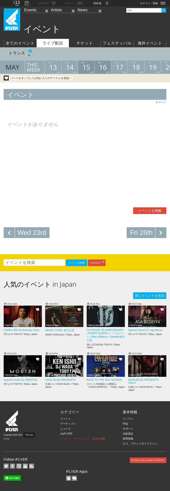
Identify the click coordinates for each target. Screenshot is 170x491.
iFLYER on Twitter (6, 466)
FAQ (125, 423)
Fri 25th (141, 232)
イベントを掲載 (149, 210)
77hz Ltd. (29, 435)
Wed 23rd (31, 232)
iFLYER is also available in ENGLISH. (148, 460)
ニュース (65, 428)
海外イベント (150, 43)
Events (30, 10)
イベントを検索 (76, 262)
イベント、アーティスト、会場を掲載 (82, 438)
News (82, 10)
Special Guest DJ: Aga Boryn (145, 330)
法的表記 (128, 433)
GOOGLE (95, 262)
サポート (128, 428)
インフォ (128, 418)
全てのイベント (20, 43)
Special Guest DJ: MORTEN (20, 379)
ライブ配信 (52, 43)
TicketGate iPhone (74, 478)
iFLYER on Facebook (12, 466)
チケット (84, 43)
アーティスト (68, 423)
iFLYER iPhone (68, 478)
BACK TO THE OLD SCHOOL (104, 379)
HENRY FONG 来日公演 (59, 330)
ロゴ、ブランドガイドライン (140, 443)
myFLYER (66, 433)
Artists (56, 10)
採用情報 (128, 438)
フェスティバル (117, 43)
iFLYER (12, 421)
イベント (65, 418)
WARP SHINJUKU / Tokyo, (62, 334)
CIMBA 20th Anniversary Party (21, 330)
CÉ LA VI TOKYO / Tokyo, (20, 334)
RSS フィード (31, 466)
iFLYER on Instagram (18, 466)
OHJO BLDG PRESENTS (60, 379)
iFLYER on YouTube (25, 466)
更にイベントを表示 (150, 295)
